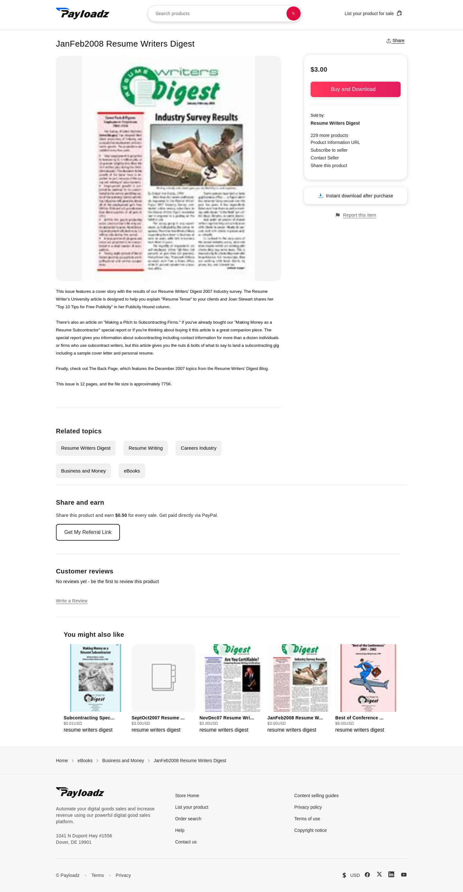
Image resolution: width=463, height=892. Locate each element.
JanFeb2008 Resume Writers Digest (190, 760)
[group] (96, 689)
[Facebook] (367, 874)
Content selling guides (316, 795)
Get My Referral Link (88, 532)
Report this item (355, 215)
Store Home (187, 795)
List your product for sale (374, 13)
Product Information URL (335, 142)
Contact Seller (325, 157)
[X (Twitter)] (379, 874)
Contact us (186, 841)
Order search (188, 818)
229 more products (329, 135)
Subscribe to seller (329, 150)
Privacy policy (308, 807)
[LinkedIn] (391, 874)
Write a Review (71, 600)
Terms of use (307, 818)
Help (180, 830)
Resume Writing (146, 448)
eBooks (132, 470)
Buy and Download (355, 89)
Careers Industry (198, 448)
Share (395, 40)
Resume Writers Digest (86, 448)
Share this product (329, 165)
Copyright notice (310, 830)
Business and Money (83, 470)
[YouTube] (404, 874)
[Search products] (293, 13)
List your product (192, 807)
